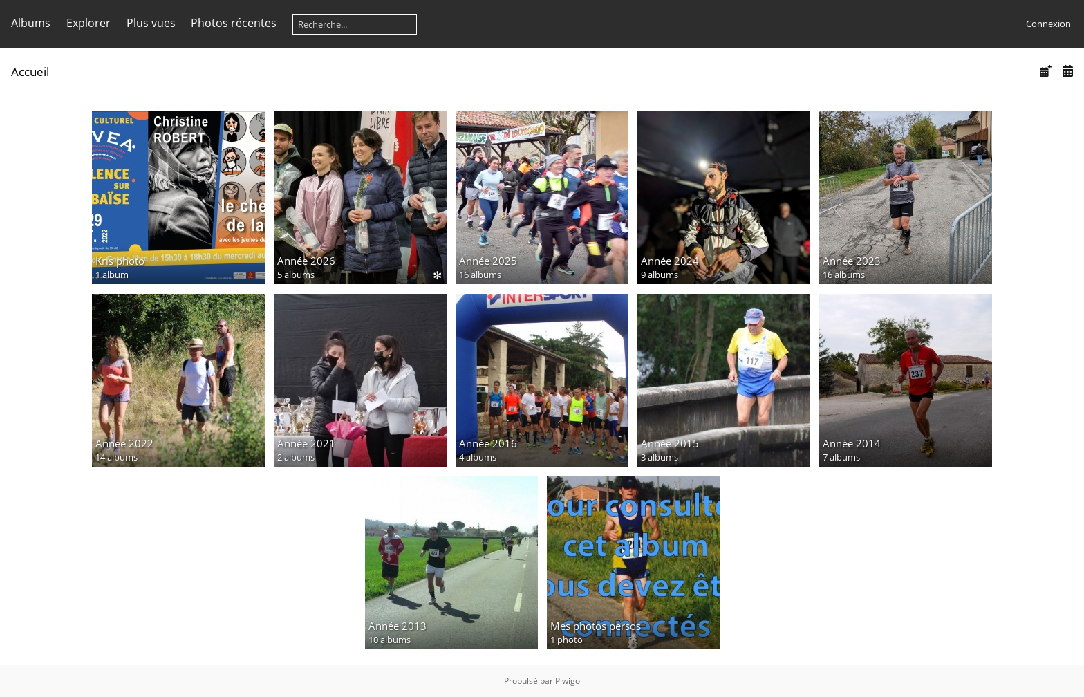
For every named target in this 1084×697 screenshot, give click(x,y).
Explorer (88, 22)
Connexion (1048, 23)
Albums (30, 22)
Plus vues (151, 22)
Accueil (30, 72)
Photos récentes (234, 22)
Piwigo (567, 681)
